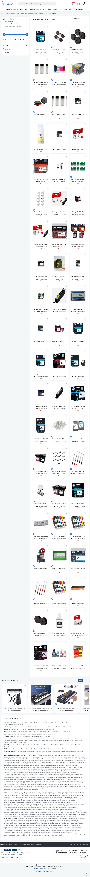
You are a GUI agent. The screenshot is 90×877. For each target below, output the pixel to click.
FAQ (7, 844)
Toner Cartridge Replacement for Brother (78, 601)
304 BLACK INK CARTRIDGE (78, 374)
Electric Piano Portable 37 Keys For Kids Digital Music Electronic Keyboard (40, 708)
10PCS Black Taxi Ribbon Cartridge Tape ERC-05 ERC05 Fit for (59, 471)
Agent (84, 856)
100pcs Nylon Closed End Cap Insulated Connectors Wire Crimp (59, 439)
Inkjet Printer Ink (9, 21)
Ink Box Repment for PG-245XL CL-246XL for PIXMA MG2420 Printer (78, 439)
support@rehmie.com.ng (41, 868)
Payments (15, 844)
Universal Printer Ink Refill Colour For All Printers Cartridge (78, 666)
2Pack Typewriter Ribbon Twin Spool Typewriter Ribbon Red (78, 49)
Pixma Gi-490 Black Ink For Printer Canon (59, 179)
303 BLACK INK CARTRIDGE (41, 439)
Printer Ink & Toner (9, 19)
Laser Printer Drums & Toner (12, 23)
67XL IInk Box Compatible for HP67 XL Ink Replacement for (59, 503)
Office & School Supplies (50, 9)
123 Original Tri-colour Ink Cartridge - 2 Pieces (41, 49)
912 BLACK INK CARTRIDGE (78, 568)
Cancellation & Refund (30, 852)
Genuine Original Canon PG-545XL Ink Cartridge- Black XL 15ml (78, 633)
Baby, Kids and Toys (65, 9)
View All (80, 680)
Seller (84, 851)
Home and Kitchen (35, 9)
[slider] (4, 34)
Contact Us (38, 844)
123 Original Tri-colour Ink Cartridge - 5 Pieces (78, 341)
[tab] (15, 46)
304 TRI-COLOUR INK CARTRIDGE (78, 276)
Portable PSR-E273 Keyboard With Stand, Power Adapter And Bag (14, 708)
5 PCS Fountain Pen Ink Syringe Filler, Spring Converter (78, 471)
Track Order (40, 853)
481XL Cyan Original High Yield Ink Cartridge (59, 212)
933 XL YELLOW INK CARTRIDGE (78, 114)
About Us (2, 844)
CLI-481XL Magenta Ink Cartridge (41, 244)
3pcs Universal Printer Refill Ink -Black (59, 276)
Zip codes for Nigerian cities (27, 844)
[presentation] (86, 698)
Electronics (23, 9)
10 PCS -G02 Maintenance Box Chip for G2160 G (78, 179)
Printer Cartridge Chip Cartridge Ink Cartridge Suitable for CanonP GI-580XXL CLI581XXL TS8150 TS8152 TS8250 (59, 536)
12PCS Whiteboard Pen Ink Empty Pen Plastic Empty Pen (41, 82)
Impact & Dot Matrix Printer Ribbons (13, 26)
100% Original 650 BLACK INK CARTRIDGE (78, 212)
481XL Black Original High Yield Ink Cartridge (59, 406)
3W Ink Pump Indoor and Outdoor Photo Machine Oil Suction (41, 568)
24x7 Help (19, 854)
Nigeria (7, 52)
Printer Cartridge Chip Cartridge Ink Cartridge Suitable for (78, 536)
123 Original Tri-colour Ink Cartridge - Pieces (41, 374)
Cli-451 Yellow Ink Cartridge (59, 309)
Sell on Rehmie (6, 854)
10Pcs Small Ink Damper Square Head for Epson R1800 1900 (41, 212)
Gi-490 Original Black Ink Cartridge (59, 633)
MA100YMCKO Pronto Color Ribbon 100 (59, 82)
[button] (82, 18)
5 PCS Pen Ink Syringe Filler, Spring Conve (41, 601)
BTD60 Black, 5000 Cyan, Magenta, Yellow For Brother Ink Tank (59, 666)
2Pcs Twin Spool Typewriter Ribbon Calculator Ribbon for (59, 49)
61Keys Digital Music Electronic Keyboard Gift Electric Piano (67, 708)
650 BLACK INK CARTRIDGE (41, 666)
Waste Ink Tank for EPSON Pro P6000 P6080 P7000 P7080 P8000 (59, 568)
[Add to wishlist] (25, 685)
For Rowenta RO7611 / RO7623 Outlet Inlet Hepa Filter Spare (41, 503)
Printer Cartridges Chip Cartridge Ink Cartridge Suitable (78, 82)
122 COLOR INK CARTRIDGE (78, 406)
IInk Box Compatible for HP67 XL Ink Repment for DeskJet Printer (41, 471)
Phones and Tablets (12, 9)
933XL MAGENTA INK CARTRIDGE (59, 147)
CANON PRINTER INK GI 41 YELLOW (41, 147)
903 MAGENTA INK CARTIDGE (41, 406)
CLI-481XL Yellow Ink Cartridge (78, 147)
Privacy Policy (20, 852)
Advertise (73, 851)
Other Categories (79, 9)
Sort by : (75, 18)
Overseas (7, 49)
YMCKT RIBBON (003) (78, 309)
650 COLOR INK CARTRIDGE (59, 244)
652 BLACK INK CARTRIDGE (59, 374)
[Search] (37, 4)
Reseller (13, 854)
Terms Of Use (12, 852)
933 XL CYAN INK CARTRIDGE (41, 309)
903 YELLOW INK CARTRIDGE (41, 276)
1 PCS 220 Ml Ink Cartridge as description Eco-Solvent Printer (41, 536)
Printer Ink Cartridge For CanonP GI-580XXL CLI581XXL (59, 601)
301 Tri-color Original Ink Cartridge (78, 503)
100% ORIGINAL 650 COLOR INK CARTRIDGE (59, 341)
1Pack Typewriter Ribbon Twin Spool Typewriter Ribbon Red (41, 114)
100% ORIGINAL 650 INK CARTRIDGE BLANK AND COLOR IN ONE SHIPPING (78, 244)
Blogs (10, 844)
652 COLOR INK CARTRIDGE (41, 179)
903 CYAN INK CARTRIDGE (40, 341)
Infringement (4, 852)
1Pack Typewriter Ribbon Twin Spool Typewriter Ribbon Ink (41, 633)
